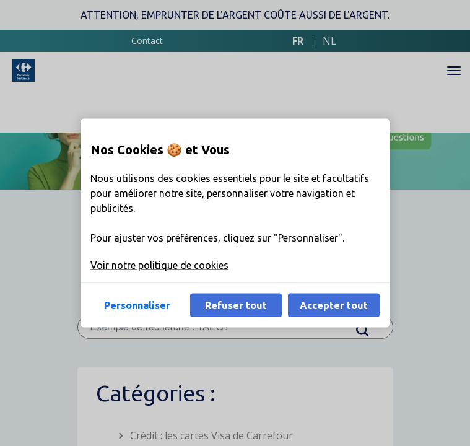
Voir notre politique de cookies (159, 265)
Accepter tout (334, 305)
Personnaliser (137, 305)
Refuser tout (236, 305)
